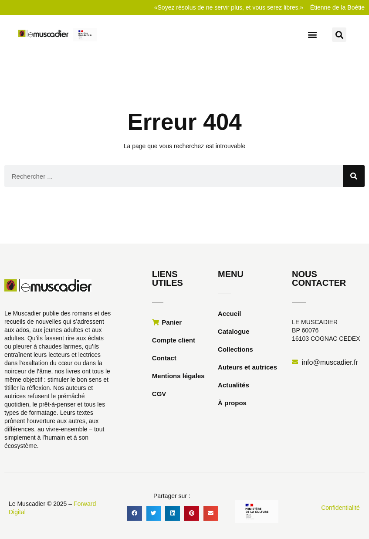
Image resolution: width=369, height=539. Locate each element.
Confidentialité (340, 507)
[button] (312, 34)
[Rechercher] (354, 176)
